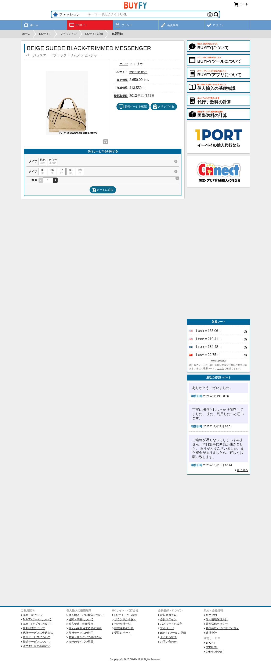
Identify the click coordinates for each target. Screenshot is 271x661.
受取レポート (122, 632)
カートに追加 (102, 189)
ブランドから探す (125, 619)
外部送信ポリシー (217, 623)
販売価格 (122, 80)
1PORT (210, 642)
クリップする (163, 106)
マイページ (167, 628)
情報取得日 (121, 95)
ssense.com (138, 72)
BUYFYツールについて (37, 619)
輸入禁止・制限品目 (81, 623)
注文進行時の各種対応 (36, 646)
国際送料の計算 (124, 628)
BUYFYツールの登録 (173, 632)
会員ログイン (168, 619)
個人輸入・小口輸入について (86, 615)
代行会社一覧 (122, 623)
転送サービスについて (36, 641)
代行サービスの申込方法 (38, 632)
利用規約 (211, 615)
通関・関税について (81, 619)
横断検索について (34, 628)
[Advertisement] (218, 253)
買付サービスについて (36, 637)
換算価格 (122, 87)
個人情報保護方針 (217, 619)
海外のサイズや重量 (81, 641)
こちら (220, 368)
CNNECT (212, 647)
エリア (123, 64)
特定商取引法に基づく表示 (222, 628)
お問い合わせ (168, 641)
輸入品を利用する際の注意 (85, 628)
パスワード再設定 (171, 623)
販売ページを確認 (133, 106)
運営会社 (211, 632)
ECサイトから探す (126, 615)
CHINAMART (214, 651)
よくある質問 (168, 637)
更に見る (242, 470)
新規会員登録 (168, 615)
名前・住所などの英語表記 (85, 637)
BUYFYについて (33, 615)
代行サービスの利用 (81, 632)
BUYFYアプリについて (37, 623)
